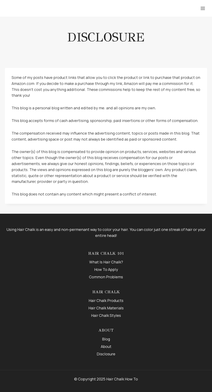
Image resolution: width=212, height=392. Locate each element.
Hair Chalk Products (106, 300)
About (106, 346)
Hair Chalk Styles (106, 315)
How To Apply (106, 269)
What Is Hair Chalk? (106, 261)
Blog (106, 339)
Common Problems (106, 276)
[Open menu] (202, 8)
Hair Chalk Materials (106, 307)
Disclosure (106, 353)
